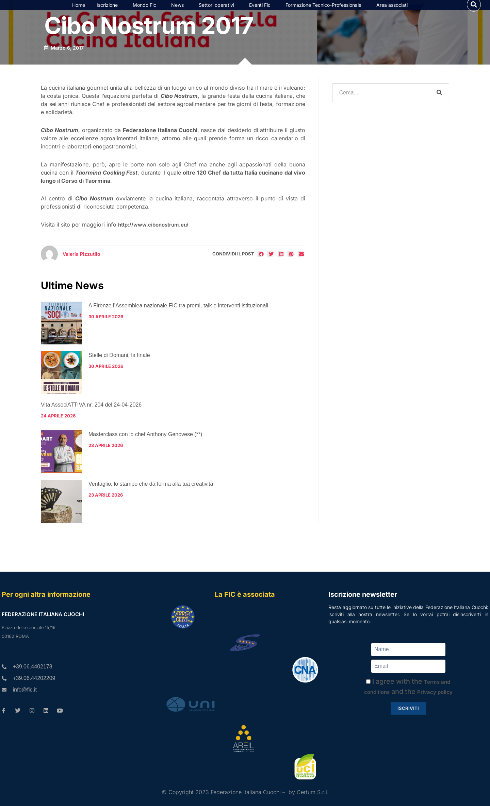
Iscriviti (408, 708)
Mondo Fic (146, 13)
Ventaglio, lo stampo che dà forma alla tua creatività (150, 500)
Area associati (393, 13)
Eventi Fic (261, 13)
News (179, 13)
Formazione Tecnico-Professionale (325, 13)
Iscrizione (109, 13)
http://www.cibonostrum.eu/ (153, 241)
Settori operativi (218, 13)
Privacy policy (435, 692)
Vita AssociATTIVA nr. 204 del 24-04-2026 (91, 421)
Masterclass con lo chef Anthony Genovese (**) (145, 450)
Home (78, 13)
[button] (474, 13)
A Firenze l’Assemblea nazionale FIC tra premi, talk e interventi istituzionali (178, 322)
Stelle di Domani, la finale (119, 372)
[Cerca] (439, 109)
